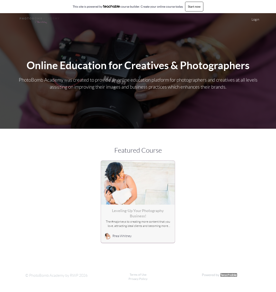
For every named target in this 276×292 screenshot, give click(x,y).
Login (255, 19)
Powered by (219, 275)
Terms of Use (138, 274)
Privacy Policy (138, 279)
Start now (194, 6)
